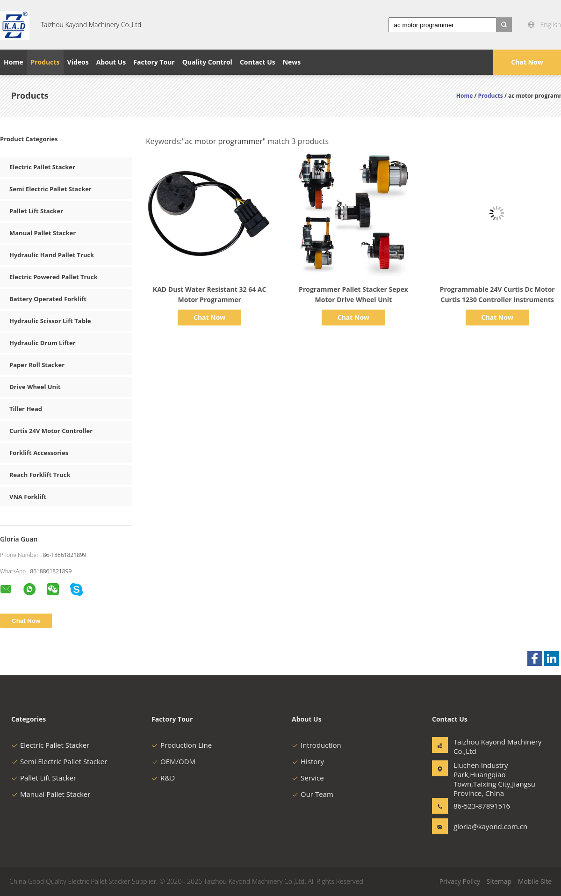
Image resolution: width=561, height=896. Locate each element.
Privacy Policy (459, 881)
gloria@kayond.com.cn (482, 826)
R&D (163, 777)
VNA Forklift (27, 496)
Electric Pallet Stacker (42, 167)
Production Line (181, 745)
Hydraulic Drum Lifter (42, 343)
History (308, 761)
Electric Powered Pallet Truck (53, 277)
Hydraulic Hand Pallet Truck (51, 255)
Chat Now (527, 62)
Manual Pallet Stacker (42, 233)
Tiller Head (25, 409)
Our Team (312, 794)
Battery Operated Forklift (47, 299)
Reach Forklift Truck (40, 474)
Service (308, 777)
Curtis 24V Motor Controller (51, 430)
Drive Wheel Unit (35, 387)
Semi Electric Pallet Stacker (50, 189)
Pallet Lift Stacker (36, 211)
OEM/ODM (173, 761)
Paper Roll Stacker (37, 365)
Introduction (316, 745)
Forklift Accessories (38, 452)
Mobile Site (535, 881)
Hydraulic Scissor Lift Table (50, 321)
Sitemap (499, 881)
